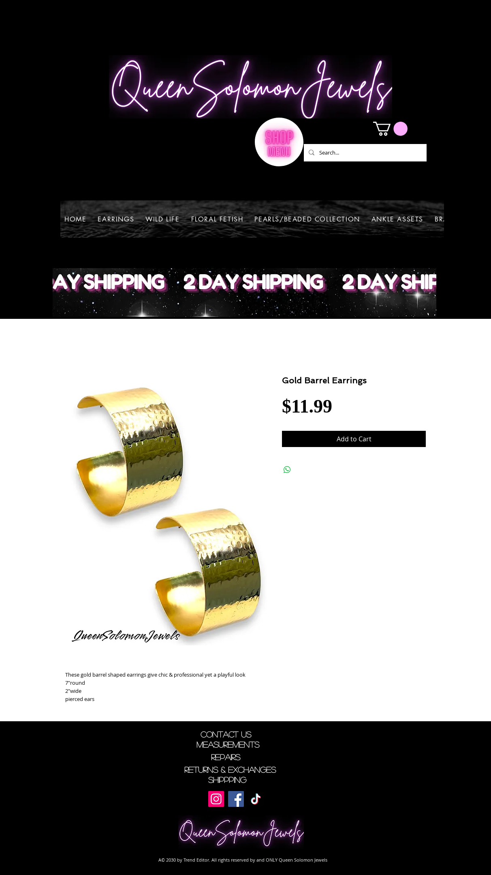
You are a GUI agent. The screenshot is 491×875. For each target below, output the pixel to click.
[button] (390, 129)
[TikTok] (256, 799)
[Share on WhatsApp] (287, 470)
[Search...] (364, 152)
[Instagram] (216, 799)
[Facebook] (236, 799)
